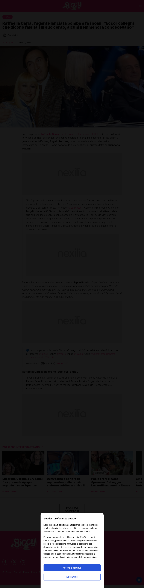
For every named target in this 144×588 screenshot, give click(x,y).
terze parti (90, 537)
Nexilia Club (72, 577)
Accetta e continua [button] (72, 568)
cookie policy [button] (83, 531)
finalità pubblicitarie (74, 554)
